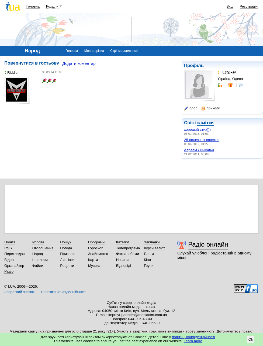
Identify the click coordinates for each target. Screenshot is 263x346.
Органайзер (14, 266)
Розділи (52, 6)
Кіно (147, 260)
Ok (250, 339)
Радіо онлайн (208, 244)
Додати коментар (78, 63)
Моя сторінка (94, 51)
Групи (148, 266)
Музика (94, 266)
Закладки (152, 242)
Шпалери (40, 260)
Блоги (149, 254)
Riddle (11, 72)
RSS (8, 248)
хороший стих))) (197, 129)
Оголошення (42, 248)
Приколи (67, 254)
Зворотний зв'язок (19, 292)
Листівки (67, 260)
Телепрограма (128, 248)
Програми (96, 242)
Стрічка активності (124, 51)
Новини (122, 260)
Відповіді (123, 266)
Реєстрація (249, 6)
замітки (205, 122)
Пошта (9, 242)
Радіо (8, 271)
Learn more (193, 341)
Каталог (122, 242)
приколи (210, 108)
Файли (37, 266)
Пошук (65, 242)
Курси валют (154, 248)
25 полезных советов (201, 140)
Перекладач (14, 254)
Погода (66, 248)
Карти (93, 260)
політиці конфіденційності (193, 337)
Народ (37, 254)
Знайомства (98, 254)
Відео (9, 260)
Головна (33, 6)
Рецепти (67, 266)
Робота (38, 242)
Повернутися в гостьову (31, 63)
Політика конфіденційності (63, 292)
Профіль (194, 65)
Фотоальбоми (127, 254)
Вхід (230, 6)
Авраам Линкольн (199, 150)
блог (190, 108)
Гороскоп (95, 248)
